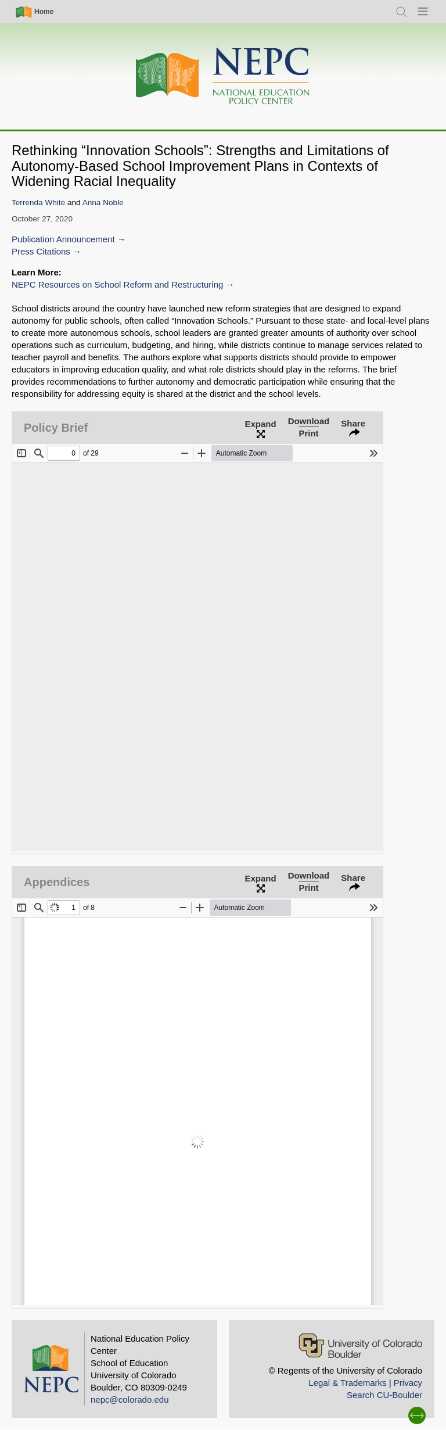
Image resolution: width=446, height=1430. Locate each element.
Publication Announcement (63, 239)
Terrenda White (38, 202)
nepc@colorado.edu (130, 1399)
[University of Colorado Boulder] (360, 1345)
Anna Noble (103, 202)
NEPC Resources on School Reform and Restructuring (117, 284)
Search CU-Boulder (384, 1395)
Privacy (408, 1383)
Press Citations (41, 251)
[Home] (223, 76)
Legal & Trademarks (347, 1383)
